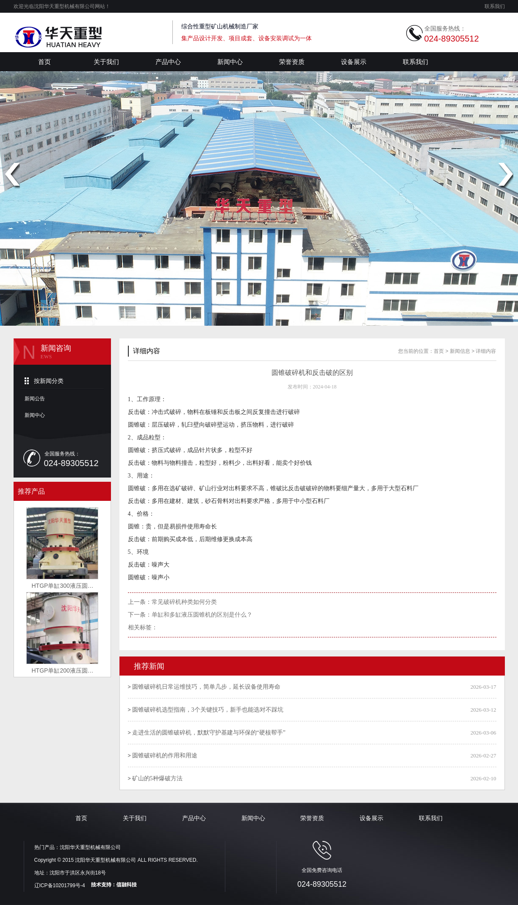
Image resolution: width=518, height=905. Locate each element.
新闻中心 (230, 61)
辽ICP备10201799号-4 (59, 885)
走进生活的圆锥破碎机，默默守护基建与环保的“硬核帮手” (208, 732)
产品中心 (168, 61)
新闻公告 (35, 399)
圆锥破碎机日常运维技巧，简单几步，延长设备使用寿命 (206, 687)
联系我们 (495, 6)
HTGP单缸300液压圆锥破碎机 (68, 585)
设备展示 (353, 61)
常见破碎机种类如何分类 (184, 602)
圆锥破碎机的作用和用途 (164, 755)
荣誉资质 (292, 61)
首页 (44, 61)
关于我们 (106, 61)
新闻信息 (460, 351)
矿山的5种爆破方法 (157, 778)
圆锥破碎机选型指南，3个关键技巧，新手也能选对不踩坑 (207, 710)
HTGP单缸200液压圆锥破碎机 (68, 670)
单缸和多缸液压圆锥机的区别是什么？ (202, 615)
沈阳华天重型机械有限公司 (90, 847)
